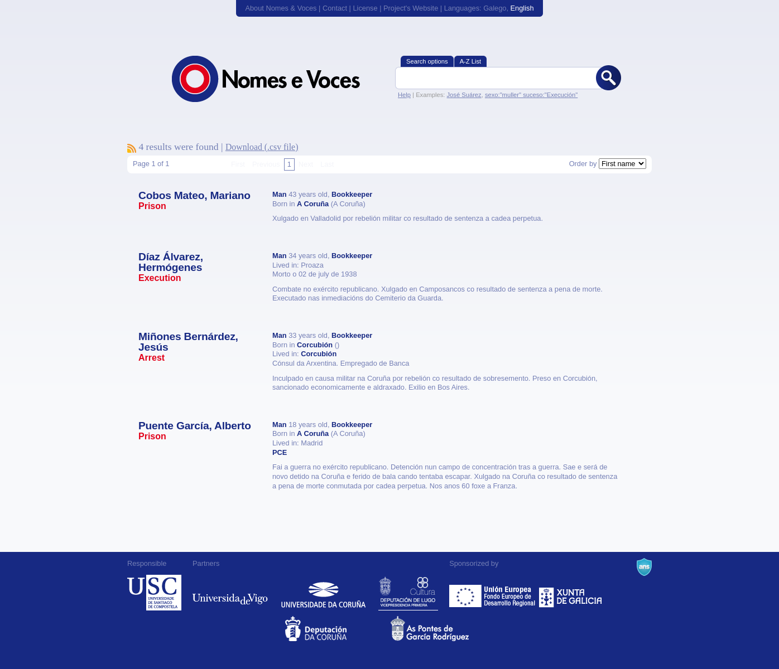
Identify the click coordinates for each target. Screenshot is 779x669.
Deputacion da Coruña (336, 628)
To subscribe (131, 148)
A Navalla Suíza (644, 567)
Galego (494, 8)
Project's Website (410, 8)
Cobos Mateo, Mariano (194, 195)
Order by (583, 163)
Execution (159, 278)
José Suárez (463, 94)
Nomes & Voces (278, 79)
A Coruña (313, 204)
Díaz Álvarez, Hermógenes (170, 262)
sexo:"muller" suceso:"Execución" (531, 94)
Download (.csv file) (262, 147)
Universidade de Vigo (230, 592)
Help (404, 94)
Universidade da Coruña (323, 592)
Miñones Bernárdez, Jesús (188, 342)
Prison (152, 206)
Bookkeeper (351, 194)
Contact (335, 8)
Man (279, 194)
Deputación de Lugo (408, 592)
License (365, 8)
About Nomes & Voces (280, 8)
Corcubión (315, 345)
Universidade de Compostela (154, 592)
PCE (279, 452)
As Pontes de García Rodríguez (442, 628)
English (522, 8)
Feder (493, 592)
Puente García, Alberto (194, 426)
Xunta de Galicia (570, 592)
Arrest (151, 357)
